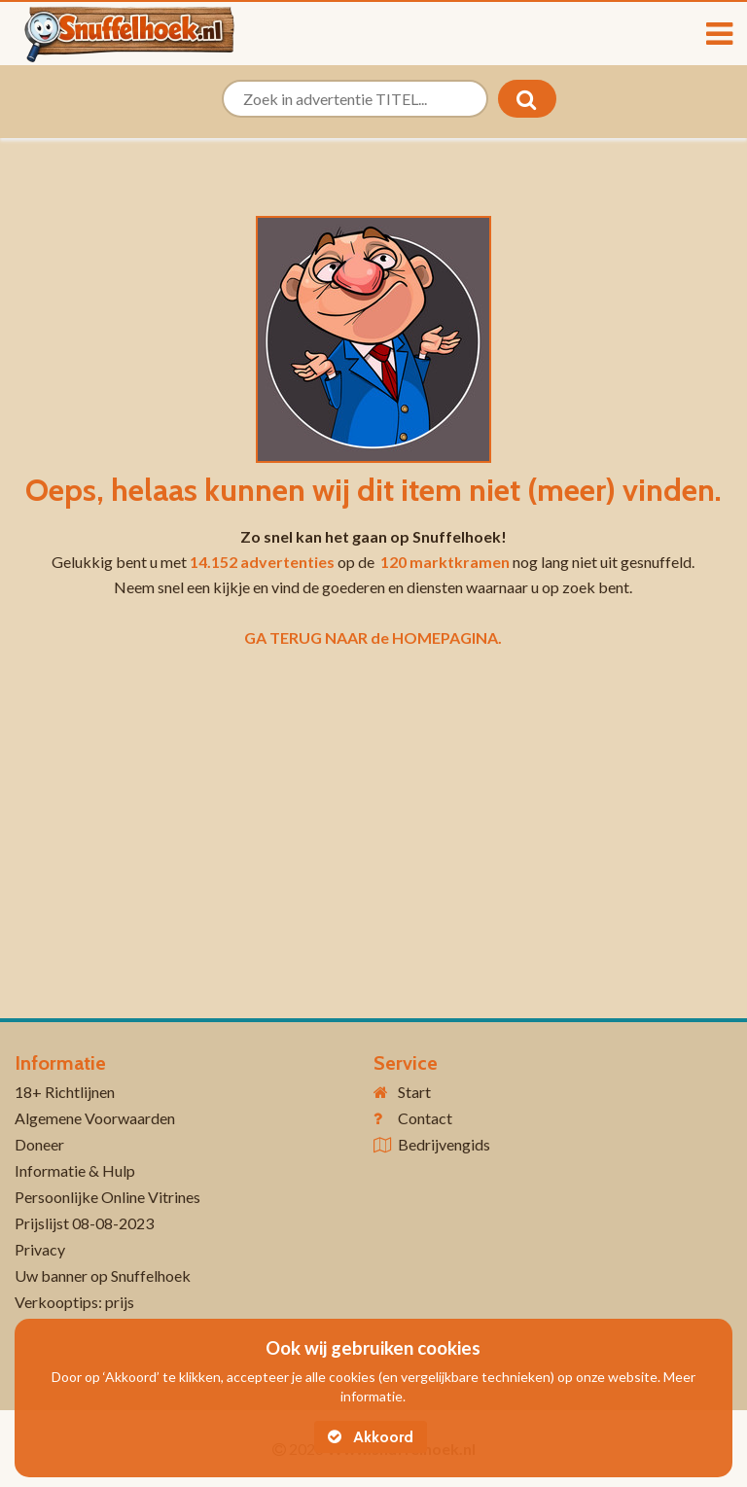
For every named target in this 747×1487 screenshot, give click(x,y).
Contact (425, 1118)
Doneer (39, 1144)
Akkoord (370, 1437)
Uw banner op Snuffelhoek (103, 1275)
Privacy (40, 1249)
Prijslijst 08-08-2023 (84, 1223)
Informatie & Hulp (75, 1170)
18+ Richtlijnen (65, 1091)
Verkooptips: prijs (74, 1301)
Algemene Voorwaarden (95, 1118)
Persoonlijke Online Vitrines (107, 1196)
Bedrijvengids (444, 1144)
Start (414, 1091)
